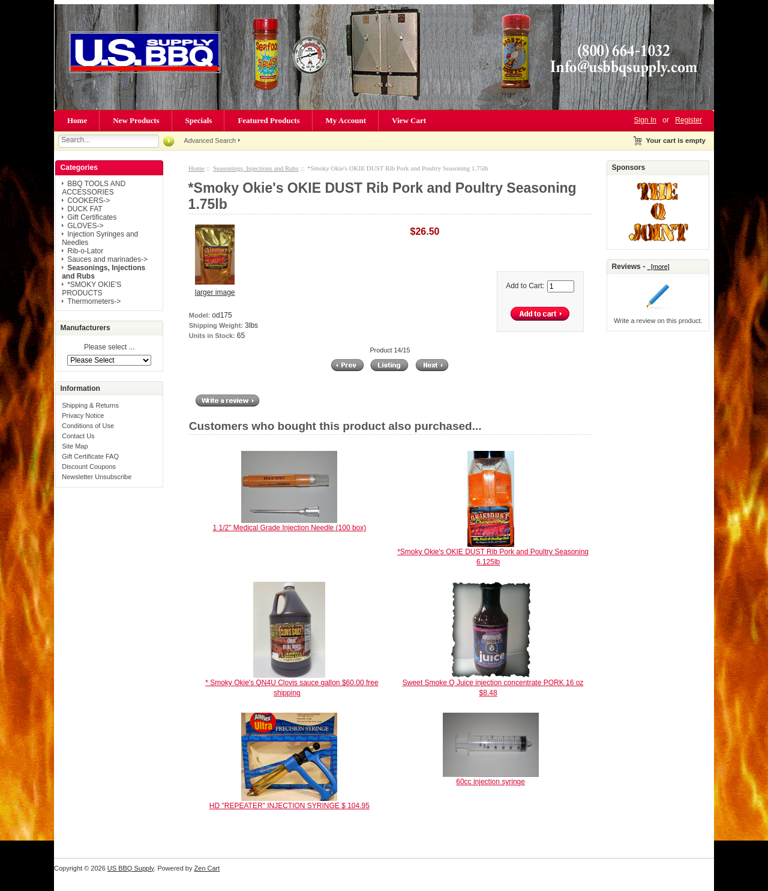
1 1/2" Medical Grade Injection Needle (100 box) (290, 528)
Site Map (75, 446)
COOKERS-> (88, 200)
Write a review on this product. (658, 320)
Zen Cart (207, 868)
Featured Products (268, 120)
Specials (198, 120)
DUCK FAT (84, 209)
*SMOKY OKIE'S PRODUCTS (91, 288)
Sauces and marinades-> (107, 259)
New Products (136, 120)
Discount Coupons (89, 466)
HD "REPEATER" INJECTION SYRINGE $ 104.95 (289, 806)
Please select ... (109, 347)
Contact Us (78, 435)
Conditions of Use (88, 425)
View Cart (409, 120)
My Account (346, 120)
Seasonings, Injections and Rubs (255, 168)
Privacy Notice (83, 415)
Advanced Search (210, 140)
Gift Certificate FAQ (90, 456)
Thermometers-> (94, 301)
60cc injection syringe (490, 782)
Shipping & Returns (90, 405)
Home (77, 120)
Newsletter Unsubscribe (96, 476)
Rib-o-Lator (85, 251)
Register (688, 120)
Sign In (645, 120)
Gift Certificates (91, 217)
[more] (658, 266)
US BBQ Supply (130, 868)
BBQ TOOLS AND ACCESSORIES (93, 188)
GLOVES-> (85, 226)
